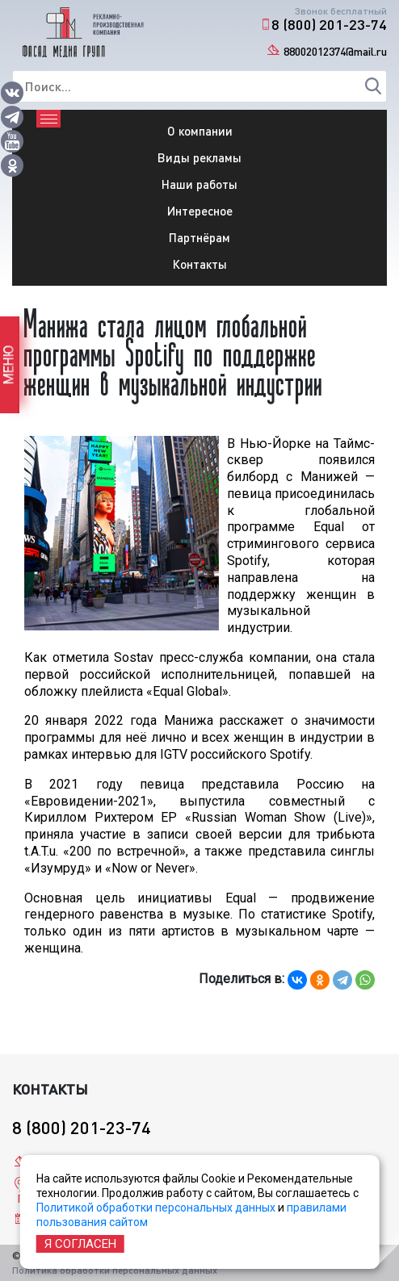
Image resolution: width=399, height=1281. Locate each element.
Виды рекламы (200, 157)
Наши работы (199, 184)
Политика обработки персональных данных (114, 1270)
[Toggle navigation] (48, 119)
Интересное (200, 210)
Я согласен (80, 1244)
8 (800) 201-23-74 (329, 24)
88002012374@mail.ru (335, 51)
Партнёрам (199, 237)
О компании (200, 130)
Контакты (200, 264)
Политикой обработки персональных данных (155, 1207)
